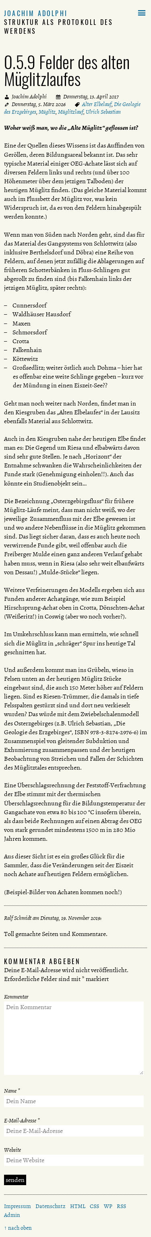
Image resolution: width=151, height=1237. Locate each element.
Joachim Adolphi (36, 13)
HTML (77, 1206)
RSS (121, 1206)
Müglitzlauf (70, 112)
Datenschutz (50, 1206)
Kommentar (16, 997)
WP (108, 1206)
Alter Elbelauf (97, 104)
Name (12, 1091)
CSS (94, 1206)
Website (12, 1150)
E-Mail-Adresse (22, 1120)
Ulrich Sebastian (103, 112)
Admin (12, 1215)
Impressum (17, 1206)
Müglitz (47, 112)
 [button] (142, 13)
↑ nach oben (18, 1228)
